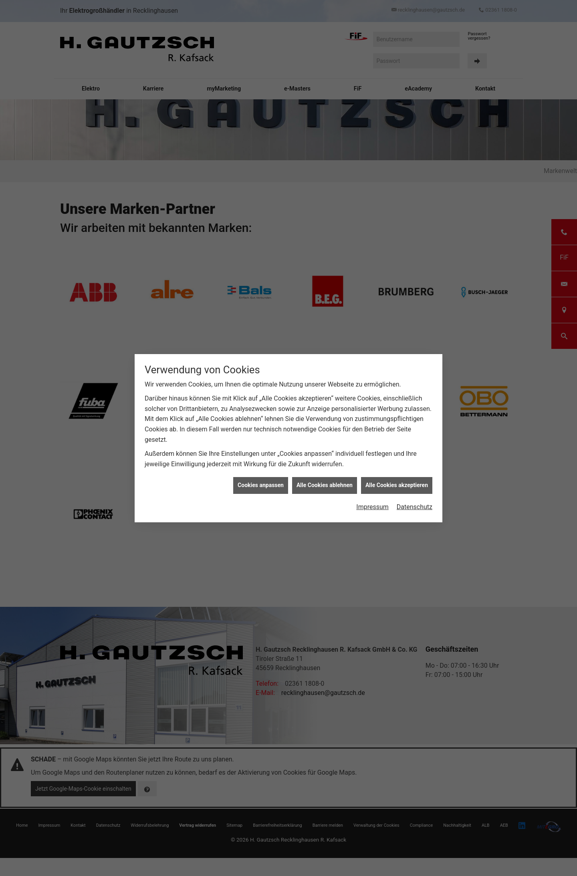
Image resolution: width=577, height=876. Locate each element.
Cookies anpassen (261, 485)
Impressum (372, 507)
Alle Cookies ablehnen (325, 485)
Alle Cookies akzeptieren (396, 485)
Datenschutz (414, 507)
